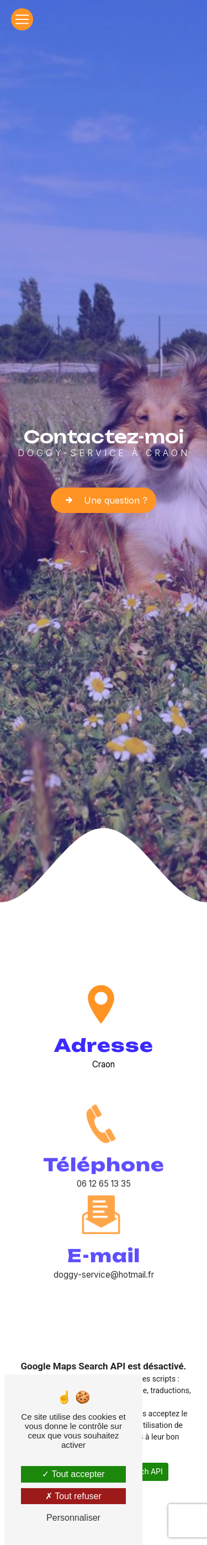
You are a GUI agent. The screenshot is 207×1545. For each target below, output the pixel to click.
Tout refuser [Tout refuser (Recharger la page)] (73, 1496)
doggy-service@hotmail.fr (104, 1231)
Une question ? (103, 500)
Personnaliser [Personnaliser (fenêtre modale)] (73, 1517)
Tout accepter (73, 1474)
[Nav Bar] (22, 19)
